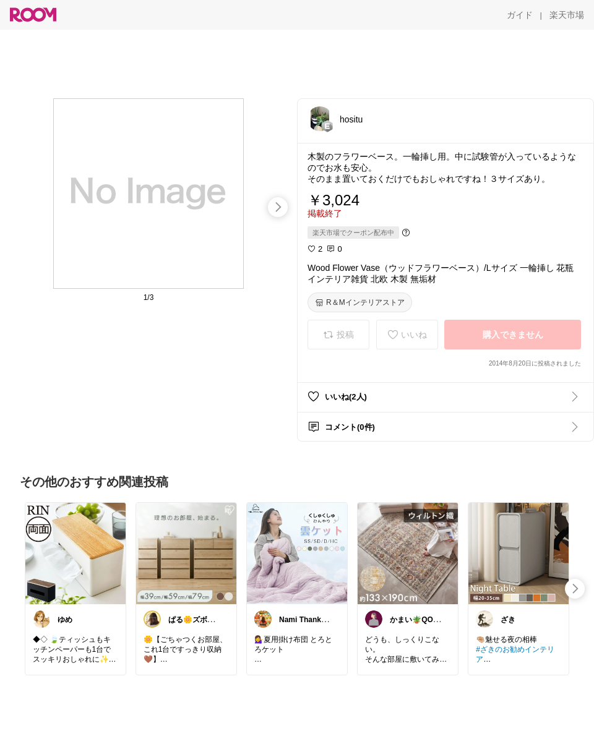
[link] (75, 553)
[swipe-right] (278, 207)
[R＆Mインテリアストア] (360, 302)
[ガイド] (520, 14)
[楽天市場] (566, 14)
